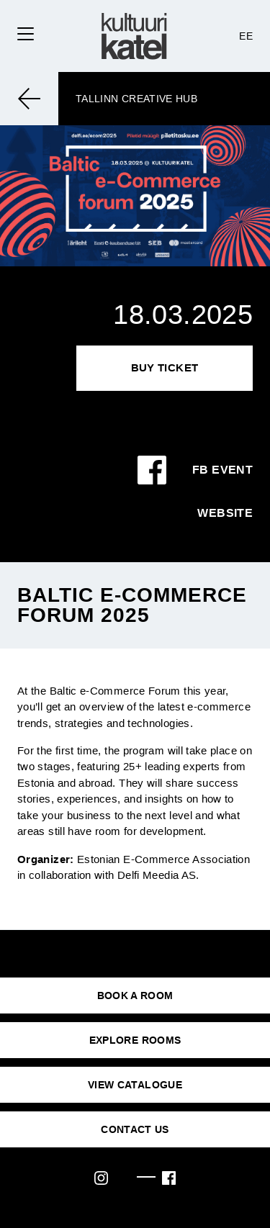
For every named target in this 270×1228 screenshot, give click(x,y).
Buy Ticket (165, 367)
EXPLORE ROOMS (135, 1040)
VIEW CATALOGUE (135, 1085)
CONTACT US (135, 1129)
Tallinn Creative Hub (136, 98)
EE (246, 36)
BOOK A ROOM (135, 995)
